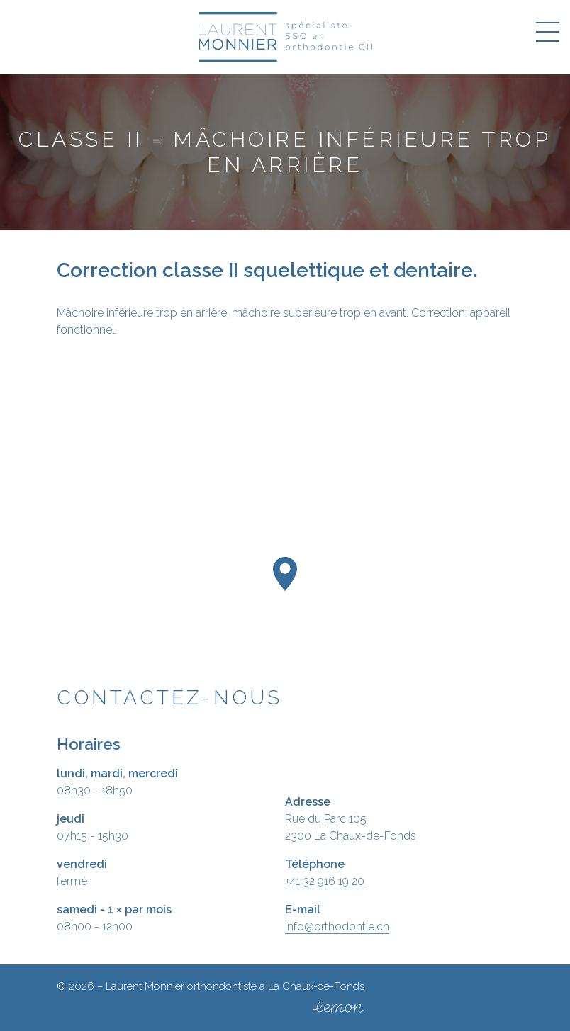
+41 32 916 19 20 (324, 881)
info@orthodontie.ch (337, 926)
